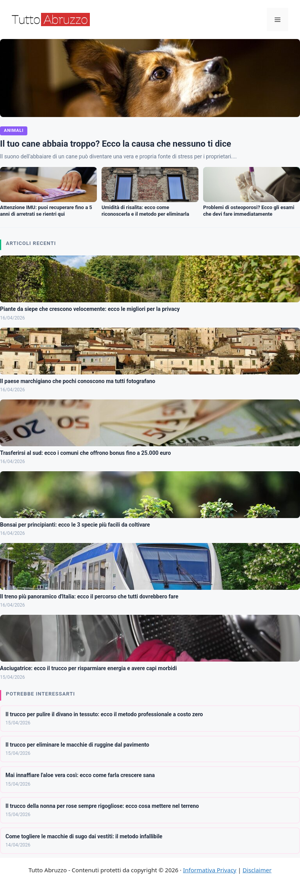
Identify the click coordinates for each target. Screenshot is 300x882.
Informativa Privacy (209, 870)
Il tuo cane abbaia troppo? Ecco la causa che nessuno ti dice (115, 144)
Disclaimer (257, 870)
